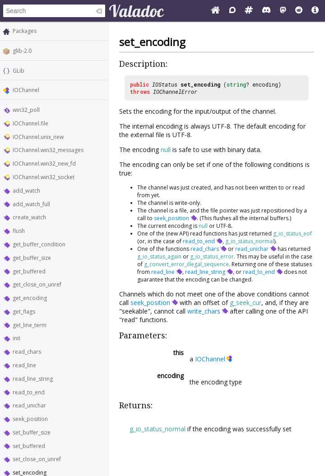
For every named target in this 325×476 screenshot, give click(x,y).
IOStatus (164, 84)
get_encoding (30, 298)
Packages (25, 31)
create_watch (29, 217)
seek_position (30, 419)
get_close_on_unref (37, 284)
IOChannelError (175, 91)
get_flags (24, 311)
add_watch (26, 190)
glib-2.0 (22, 51)
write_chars (203, 311)
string (236, 84)
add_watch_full (31, 204)
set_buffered (29, 446)
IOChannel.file (30, 123)
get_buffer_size (32, 258)
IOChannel (26, 90)
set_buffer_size (32, 432)
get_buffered (29, 271)
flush (19, 231)
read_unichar (29, 405)
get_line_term (29, 325)
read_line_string (33, 379)
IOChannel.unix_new (38, 137)
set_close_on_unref (37, 459)
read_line (24, 365)
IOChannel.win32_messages (48, 150)
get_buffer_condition (39, 244)
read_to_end (29, 392)
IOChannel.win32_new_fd (44, 163)
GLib (18, 70)
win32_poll (26, 110)
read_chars (27, 352)
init (16, 338)
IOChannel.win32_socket (43, 177)
